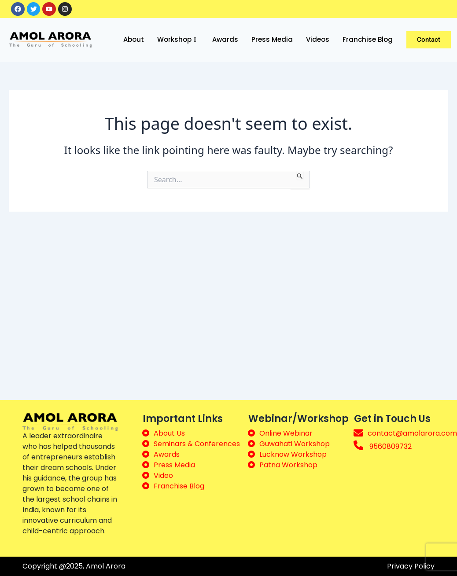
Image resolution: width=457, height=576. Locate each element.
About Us (169, 433)
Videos (317, 39)
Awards (225, 39)
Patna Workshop (288, 465)
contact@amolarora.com (412, 433)
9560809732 (390, 446)
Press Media (272, 39)
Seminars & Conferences (197, 444)
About (133, 39)
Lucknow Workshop (293, 454)
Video (163, 475)
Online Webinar (286, 433)
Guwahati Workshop (294, 444)
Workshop (176, 40)
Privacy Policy (411, 566)
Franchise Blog (368, 39)
